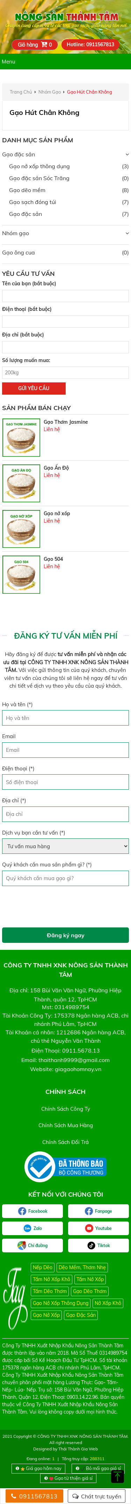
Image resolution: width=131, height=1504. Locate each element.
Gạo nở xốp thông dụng (39, 166)
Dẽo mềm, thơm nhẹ (82, 1267)
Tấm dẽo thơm (50, 1291)
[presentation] (55, 906)
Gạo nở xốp (57, 513)
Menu (8, 61)
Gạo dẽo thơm (90, 1291)
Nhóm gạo (15, 233)
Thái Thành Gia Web (78, 1448)
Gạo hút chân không (89, 92)
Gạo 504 (53, 559)
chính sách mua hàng (65, 1125)
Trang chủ (21, 92)
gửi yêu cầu (33, 388)
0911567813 (34, 1496)
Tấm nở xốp (90, 1279)
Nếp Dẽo (42, 1267)
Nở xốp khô (108, 1303)
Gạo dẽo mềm (27, 189)
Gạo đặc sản (18, 154)
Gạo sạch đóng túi (32, 201)
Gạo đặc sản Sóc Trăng (39, 178)
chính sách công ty (65, 1108)
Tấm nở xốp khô (51, 1279)
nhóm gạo (49, 92)
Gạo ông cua (18, 252)
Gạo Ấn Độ (56, 468)
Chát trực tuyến (96, 1496)
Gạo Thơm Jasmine (66, 422)
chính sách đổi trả (65, 1142)
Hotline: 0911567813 (90, 44)
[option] (65, 437)
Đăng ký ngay (66, 935)
